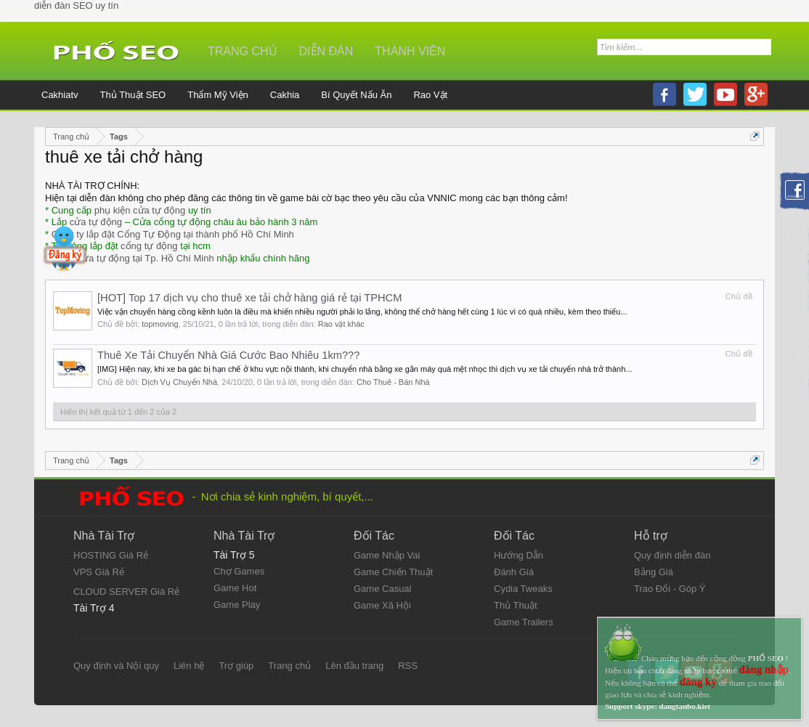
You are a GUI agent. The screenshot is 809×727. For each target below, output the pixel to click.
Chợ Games (239, 571)
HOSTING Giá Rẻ (110, 555)
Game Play (237, 604)
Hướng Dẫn (518, 555)
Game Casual (382, 588)
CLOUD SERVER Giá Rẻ (126, 591)
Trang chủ (242, 51)
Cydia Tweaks (523, 588)
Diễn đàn (326, 51)
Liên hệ (189, 665)
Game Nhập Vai (387, 555)
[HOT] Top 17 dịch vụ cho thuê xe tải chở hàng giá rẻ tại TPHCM (249, 298)
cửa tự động (96, 221)
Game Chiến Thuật (393, 571)
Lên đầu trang (354, 665)
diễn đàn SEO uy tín (76, 5)
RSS (408, 665)
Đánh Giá (514, 571)
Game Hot (235, 587)
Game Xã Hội (382, 605)
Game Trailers (523, 622)
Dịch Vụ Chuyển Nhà (179, 382)
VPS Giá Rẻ (98, 571)
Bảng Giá (653, 571)
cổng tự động (149, 245)
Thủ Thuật (515, 605)
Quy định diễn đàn (672, 555)
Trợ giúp (236, 665)
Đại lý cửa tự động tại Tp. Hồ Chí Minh (133, 258)
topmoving (160, 324)
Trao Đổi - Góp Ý (670, 588)
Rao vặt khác (341, 324)
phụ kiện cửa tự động (140, 210)
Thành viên (410, 51)
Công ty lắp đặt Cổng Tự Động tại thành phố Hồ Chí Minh (173, 234)
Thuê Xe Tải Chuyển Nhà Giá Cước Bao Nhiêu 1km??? (228, 355)
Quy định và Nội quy (116, 665)
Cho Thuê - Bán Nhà (393, 382)
